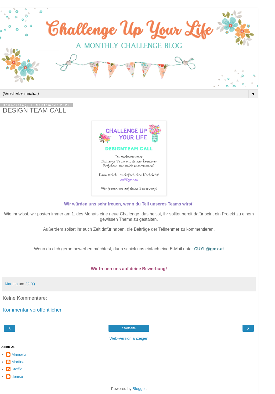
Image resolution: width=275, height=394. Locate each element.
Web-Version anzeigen (129, 338)
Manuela (19, 354)
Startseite (129, 328)
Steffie (17, 369)
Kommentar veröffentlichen (33, 310)
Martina (18, 362)
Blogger (139, 388)
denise (17, 376)
